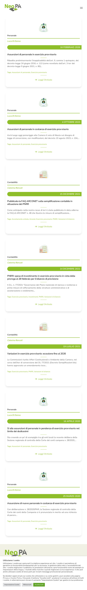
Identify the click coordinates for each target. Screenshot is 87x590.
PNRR (55, 219)
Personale (11, 35)
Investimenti (33, 297)
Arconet (32, 219)
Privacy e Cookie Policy (12, 578)
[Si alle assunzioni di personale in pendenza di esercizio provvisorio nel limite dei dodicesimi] (43, 426)
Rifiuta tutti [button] (27, 585)
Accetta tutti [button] (39, 585)
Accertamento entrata (20, 219)
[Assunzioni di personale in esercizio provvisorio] (43, 52)
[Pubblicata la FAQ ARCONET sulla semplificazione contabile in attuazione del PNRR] (43, 199)
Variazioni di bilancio (66, 219)
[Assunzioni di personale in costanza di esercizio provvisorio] (43, 125)
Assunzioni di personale (21, 72)
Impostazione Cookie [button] (11, 585)
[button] (81, 8)
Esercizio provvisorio (39, 72)
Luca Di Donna (13, 41)
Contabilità (12, 182)
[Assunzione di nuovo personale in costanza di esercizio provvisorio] (43, 501)
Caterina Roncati (14, 188)
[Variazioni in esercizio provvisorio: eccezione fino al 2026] (43, 351)
